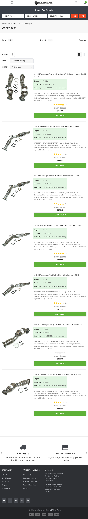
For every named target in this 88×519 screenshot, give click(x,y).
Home (4, 23)
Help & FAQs (27, 474)
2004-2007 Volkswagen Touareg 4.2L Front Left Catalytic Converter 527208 (57, 374)
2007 (20, 23)
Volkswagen (28, 23)
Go (75, 16)
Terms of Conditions (29, 485)
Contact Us (26, 488)
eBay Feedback (6, 488)
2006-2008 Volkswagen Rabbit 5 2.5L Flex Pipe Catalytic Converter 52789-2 (57, 225)
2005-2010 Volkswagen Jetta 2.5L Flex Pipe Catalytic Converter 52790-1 (56, 176)
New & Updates (6, 478)
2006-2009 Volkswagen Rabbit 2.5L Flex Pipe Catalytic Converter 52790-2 (57, 126)
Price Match (5, 481)
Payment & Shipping (29, 478)
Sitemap (48, 510)
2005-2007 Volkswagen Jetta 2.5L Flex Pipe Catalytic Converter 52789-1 (56, 275)
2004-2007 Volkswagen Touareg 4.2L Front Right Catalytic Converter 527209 (58, 324)
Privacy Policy (56, 510)
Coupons (4, 485)
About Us (4, 474)
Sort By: (5, 67)
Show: (4, 61)
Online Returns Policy (30, 481)
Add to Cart (60, 116)
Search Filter (12, 23)
